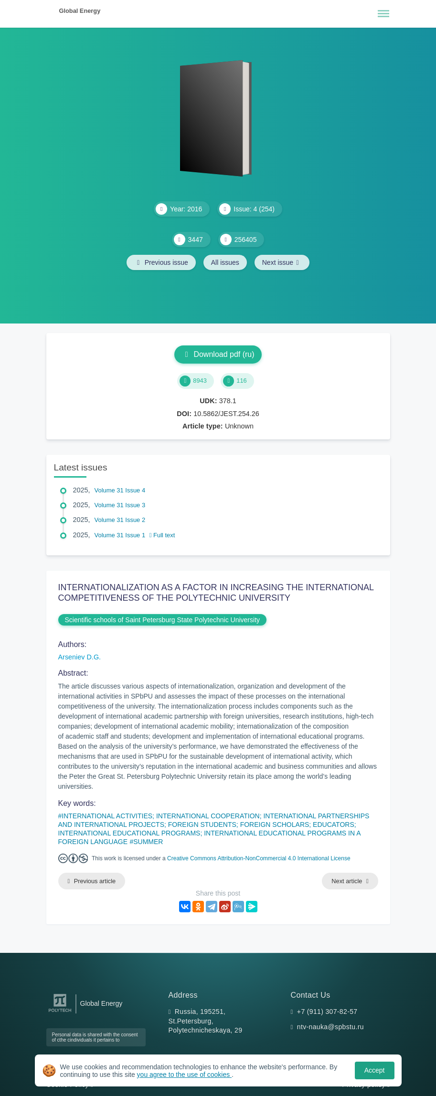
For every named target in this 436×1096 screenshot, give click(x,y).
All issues (225, 262)
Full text (162, 535)
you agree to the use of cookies (184, 1074)
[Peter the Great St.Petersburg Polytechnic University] (60, 1012)
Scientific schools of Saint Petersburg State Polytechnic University (162, 620)
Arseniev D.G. (79, 657)
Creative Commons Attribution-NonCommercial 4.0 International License (259, 858)
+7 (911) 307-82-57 (327, 1011)
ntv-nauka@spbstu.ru (330, 1027)
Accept (374, 1070)
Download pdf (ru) (217, 354)
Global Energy (80, 10)
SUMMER (148, 841)
